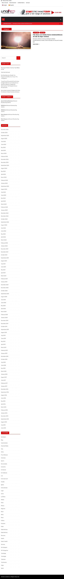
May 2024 (3, 171)
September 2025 (5, 135)
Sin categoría (4, 547)
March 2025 (3, 153)
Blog (2, 440)
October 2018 (4, 359)
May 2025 (3, 147)
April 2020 (3, 308)
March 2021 (3, 275)
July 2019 (3, 335)
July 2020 (3, 299)
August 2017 (4, 377)
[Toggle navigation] (3, 19)
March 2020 (3, 311)
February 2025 (4, 156)
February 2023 (4, 207)
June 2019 (3, 338)
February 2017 (4, 383)
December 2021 (4, 249)
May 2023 (3, 198)
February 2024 (4, 180)
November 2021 (4, 252)
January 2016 (4, 413)
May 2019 (3, 341)
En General (3, 469)
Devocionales (4, 463)
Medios (2, 499)
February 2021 (4, 278)
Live (2, 475)
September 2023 (5, 186)
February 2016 (4, 410)
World (2, 568)
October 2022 (4, 219)
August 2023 (4, 189)
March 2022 (3, 240)
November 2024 (4, 162)
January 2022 (4, 246)
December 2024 (4, 159)
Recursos (3, 535)
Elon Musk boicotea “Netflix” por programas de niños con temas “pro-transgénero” (9, 77)
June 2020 (3, 302)
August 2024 (4, 168)
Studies (3, 481)
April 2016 (3, 404)
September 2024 (5, 165)
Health (2, 538)
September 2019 (5, 329)
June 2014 (3, 428)
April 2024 (3, 174)
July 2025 (3, 141)
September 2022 (5, 222)
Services (3, 544)
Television (3, 559)
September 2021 (5, 258)
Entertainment (4, 478)
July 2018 (3, 362)
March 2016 (3, 407)
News (2, 511)
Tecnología (3, 553)
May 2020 (3, 305)
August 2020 (4, 296)
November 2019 (4, 323)
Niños (2, 514)
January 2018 (4, 374)
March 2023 (3, 204)
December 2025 (4, 129)
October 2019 (4, 326)
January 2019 (4, 353)
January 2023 (4, 210)
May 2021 (3, 269)
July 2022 (3, 228)
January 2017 (4, 386)
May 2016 (3, 401)
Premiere (3, 523)
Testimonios (4, 562)
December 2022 (4, 213)
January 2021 (4, 281)
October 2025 (4, 132)
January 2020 (4, 317)
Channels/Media (4, 446)
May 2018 (3, 368)
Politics (42, 32)
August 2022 (4, 225)
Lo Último (36, 32)
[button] (60, 24)
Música (2, 505)
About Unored (5, 2)
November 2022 (4, 216)
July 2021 (3, 263)
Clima (2, 452)
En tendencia (4, 472)
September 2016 (5, 392)
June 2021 (3, 266)
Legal (2, 490)
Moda (2, 502)
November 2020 (4, 287)
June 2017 (3, 380)
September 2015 (5, 419)
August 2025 (4, 138)
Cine (2, 449)
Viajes (2, 565)
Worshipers (3, 437)
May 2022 (3, 234)
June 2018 (3, 365)
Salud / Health (4, 541)
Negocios (3, 508)
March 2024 (3, 177)
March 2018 (3, 371)
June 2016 (3, 398)
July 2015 (3, 425)
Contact (28, 2)
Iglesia (2, 484)
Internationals (4, 487)
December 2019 (4, 320)
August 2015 (4, 422)
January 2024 (4, 183)
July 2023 (3, 192)
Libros (2, 493)
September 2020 (5, 293)
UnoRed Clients (21, 2)
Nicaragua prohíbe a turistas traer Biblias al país (22, 23)
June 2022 (3, 231)
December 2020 (4, 284)
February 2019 (4, 350)
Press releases (4, 455)
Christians (3, 458)
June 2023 (3, 195)
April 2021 (3, 272)
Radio (2, 526)
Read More (36, 44)
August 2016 (4, 395)
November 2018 (4, 356)
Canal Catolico (4, 443)
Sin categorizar (4, 550)
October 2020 (4, 290)
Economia (3, 466)
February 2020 (4, 314)
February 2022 (4, 243)
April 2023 (3, 201)
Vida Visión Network (5, 72)
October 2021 (4, 255)
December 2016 (4, 389)
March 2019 (3, 347)
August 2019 (4, 332)
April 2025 (3, 150)
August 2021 (4, 260)
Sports (2, 461)
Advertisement (12, 2)
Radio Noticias (4, 529)
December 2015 (4, 416)
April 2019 (3, 344)
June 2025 (3, 144)
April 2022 (3, 237)
